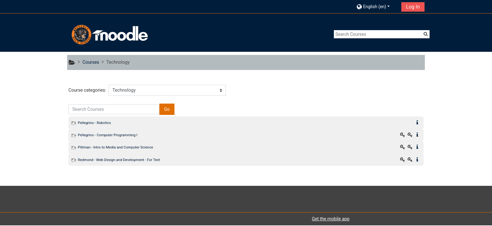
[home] (109, 34)
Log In (413, 7)
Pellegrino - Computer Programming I (107, 135)
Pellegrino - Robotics (94, 123)
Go (167, 109)
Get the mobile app (331, 218)
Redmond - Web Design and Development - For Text (119, 160)
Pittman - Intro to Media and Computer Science (115, 147)
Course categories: (87, 90)
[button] (377, 6)
